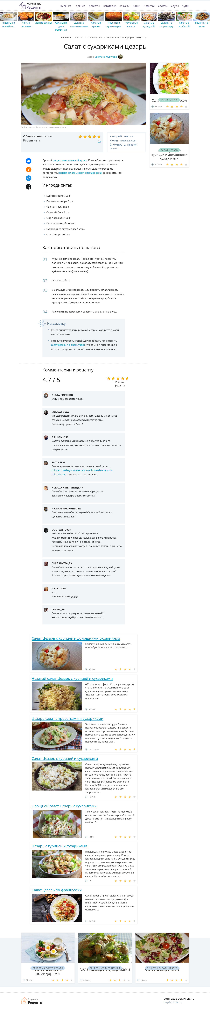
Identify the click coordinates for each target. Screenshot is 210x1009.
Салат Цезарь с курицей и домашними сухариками (76, 638)
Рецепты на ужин (201, 24)
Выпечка (65, 6)
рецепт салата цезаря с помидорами (80, 172)
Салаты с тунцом (96, 24)
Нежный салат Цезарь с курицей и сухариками (72, 678)
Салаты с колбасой (184, 24)
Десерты (94, 6)
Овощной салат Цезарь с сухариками (64, 805)
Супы (185, 6)
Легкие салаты (43, 22)
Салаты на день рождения (61, 26)
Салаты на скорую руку (166, 24)
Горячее (80, 6)
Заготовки (109, 6)
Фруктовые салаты (131, 24)
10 (99, 141)
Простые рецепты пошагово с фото (30, 5)
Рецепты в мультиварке (113, 24)
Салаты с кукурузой (149, 24)
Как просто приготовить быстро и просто (32, 1000)
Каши (136, 6)
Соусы (175, 6)
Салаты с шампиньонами (79, 24)
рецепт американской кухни (70, 160)
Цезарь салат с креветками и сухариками (67, 718)
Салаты (162, 6)
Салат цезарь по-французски (57, 889)
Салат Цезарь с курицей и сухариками (65, 758)
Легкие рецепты (26, 24)
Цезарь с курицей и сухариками (59, 846)
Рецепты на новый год (8, 24)
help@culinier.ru (173, 1002)
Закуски (124, 6)
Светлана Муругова (109, 56)
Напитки (149, 6)
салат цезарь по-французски (68, 344)
